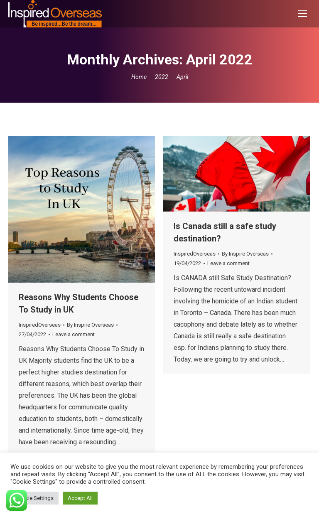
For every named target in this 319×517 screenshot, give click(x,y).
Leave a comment (73, 334)
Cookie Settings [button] (34, 498)
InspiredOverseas (40, 325)
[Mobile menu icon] (302, 13)
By (90, 325)
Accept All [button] (80, 498)
